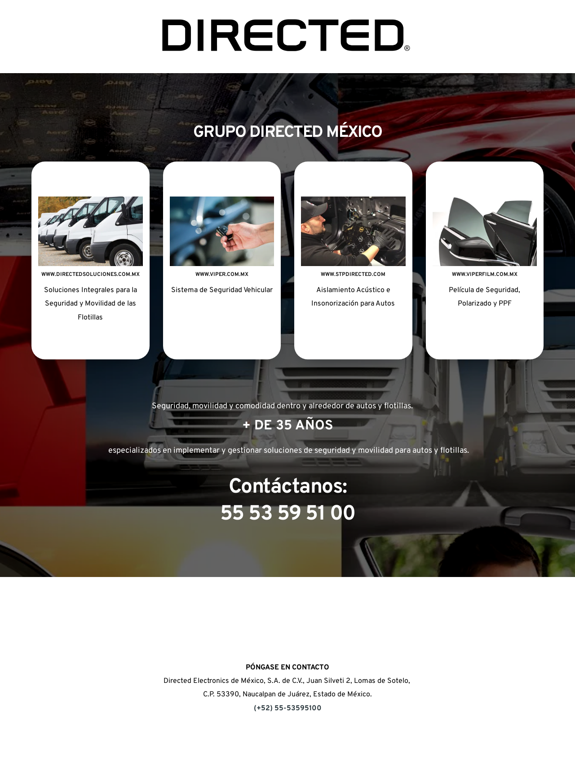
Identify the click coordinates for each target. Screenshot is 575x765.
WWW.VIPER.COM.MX (221, 274)
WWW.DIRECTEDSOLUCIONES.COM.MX (90, 274)
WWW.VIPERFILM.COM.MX (485, 274)
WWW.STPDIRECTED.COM (353, 274)
